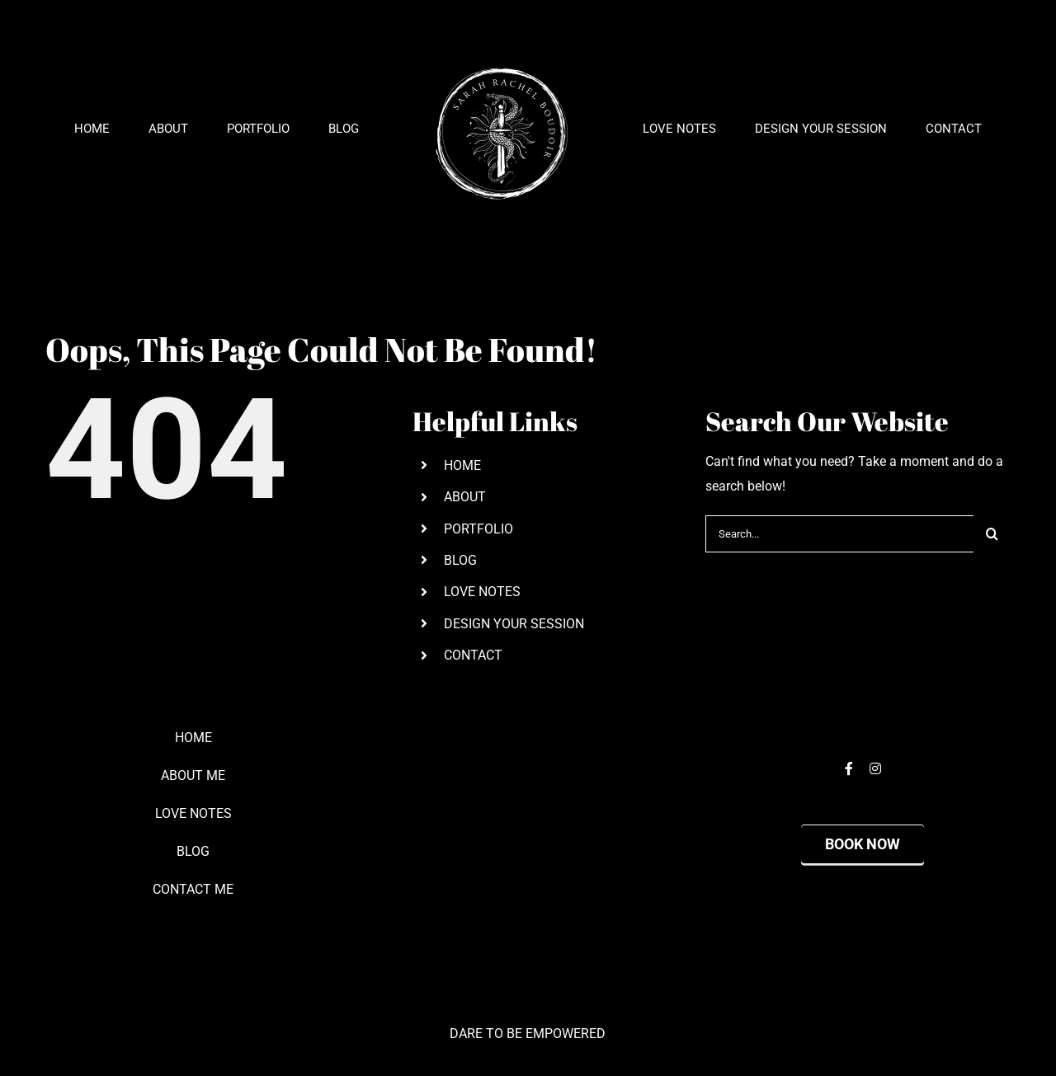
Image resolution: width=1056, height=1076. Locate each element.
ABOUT (465, 497)
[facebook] (849, 768)
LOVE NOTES (482, 591)
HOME (462, 465)
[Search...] (839, 533)
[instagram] (875, 768)
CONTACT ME (193, 889)
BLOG (460, 560)
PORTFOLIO (478, 529)
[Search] (992, 533)
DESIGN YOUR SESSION (514, 624)
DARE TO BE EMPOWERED (528, 1033)
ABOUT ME (193, 775)
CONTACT (473, 655)
